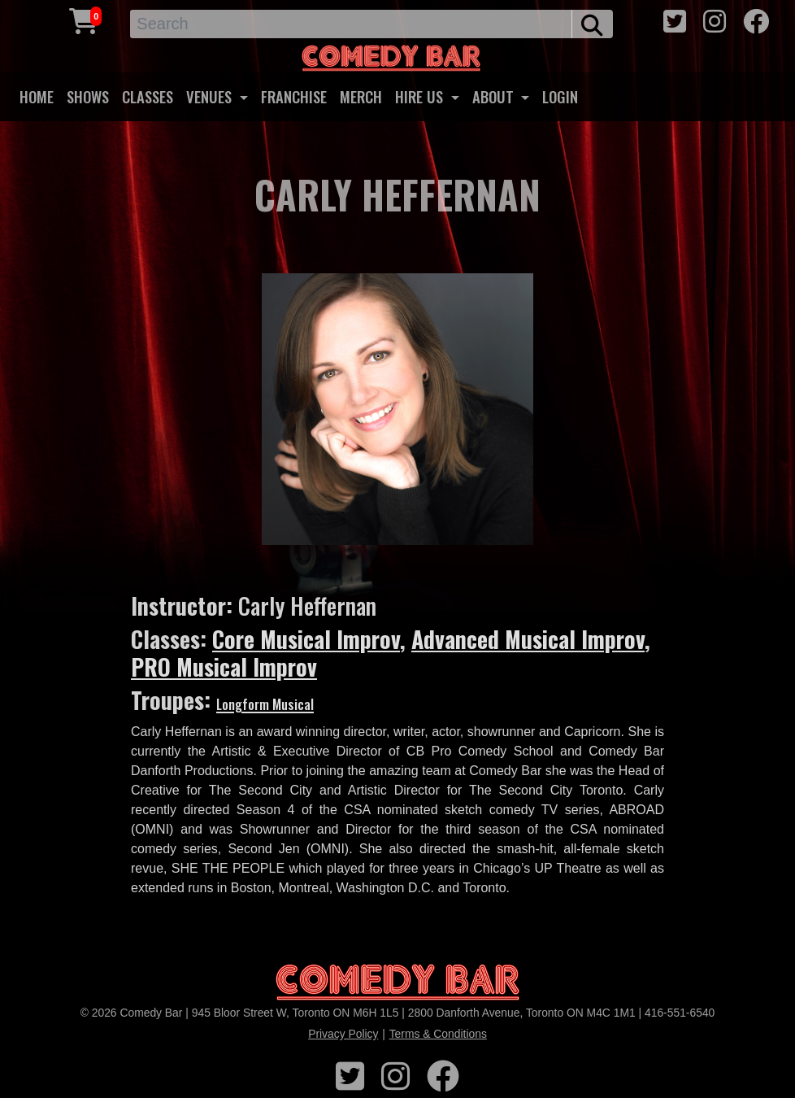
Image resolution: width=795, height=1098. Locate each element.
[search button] (592, 24)
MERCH (361, 96)
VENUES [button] (211, 96)
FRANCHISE (294, 96)
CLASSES (147, 96)
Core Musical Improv (306, 639)
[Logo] (397, 983)
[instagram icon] (714, 22)
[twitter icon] (674, 22)
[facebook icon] (756, 22)
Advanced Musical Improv (528, 639)
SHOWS (88, 96)
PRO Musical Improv (224, 666)
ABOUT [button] (495, 96)
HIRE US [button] (421, 96)
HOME (37, 96)
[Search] (351, 24)
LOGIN (560, 96)
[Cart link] (83, 22)
